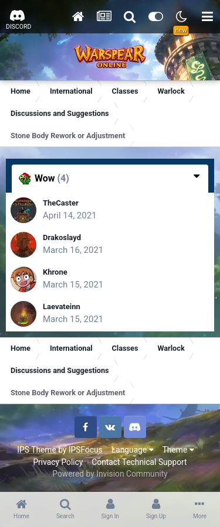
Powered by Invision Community (109, 473)
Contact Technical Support (139, 462)
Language (132, 449)
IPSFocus (86, 449)
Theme (178, 449)
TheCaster (61, 203)
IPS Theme (36, 449)
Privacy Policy (58, 462)
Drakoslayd (62, 237)
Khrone (55, 272)
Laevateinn (61, 306)
